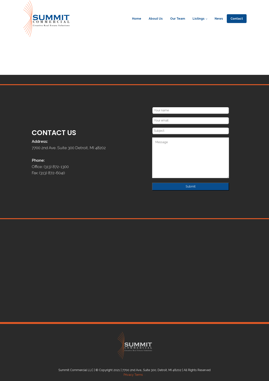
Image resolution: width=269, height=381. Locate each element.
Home (136, 18)
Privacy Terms (133, 375)
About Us (156, 18)
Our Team (177, 18)
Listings (199, 18)
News (219, 18)
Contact (237, 18)
